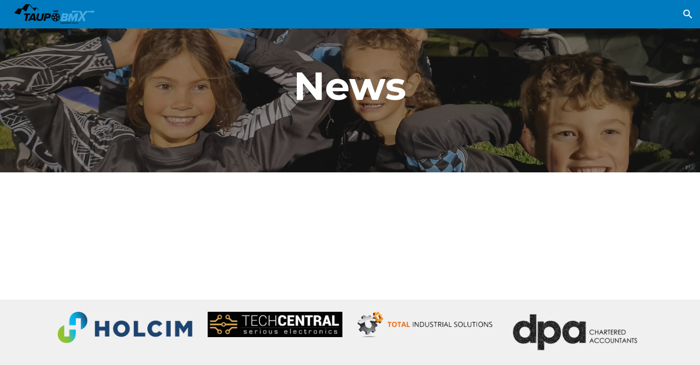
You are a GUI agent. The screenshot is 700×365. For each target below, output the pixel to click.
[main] (350, 86)
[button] (688, 14)
